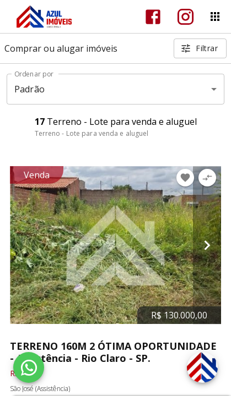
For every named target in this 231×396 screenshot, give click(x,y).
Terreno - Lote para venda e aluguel (92, 133)
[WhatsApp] (28, 367)
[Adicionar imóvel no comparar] (207, 177)
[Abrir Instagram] (185, 16)
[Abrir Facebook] (153, 16)
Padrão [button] (29, 89)
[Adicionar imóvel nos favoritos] (185, 177)
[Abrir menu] (215, 16)
